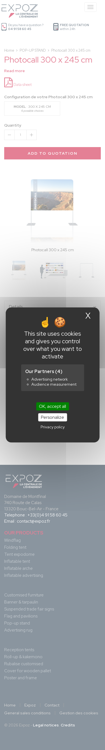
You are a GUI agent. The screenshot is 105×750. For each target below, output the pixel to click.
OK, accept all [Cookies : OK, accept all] (52, 406)
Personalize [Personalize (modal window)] (52, 417)
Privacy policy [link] (53, 427)
